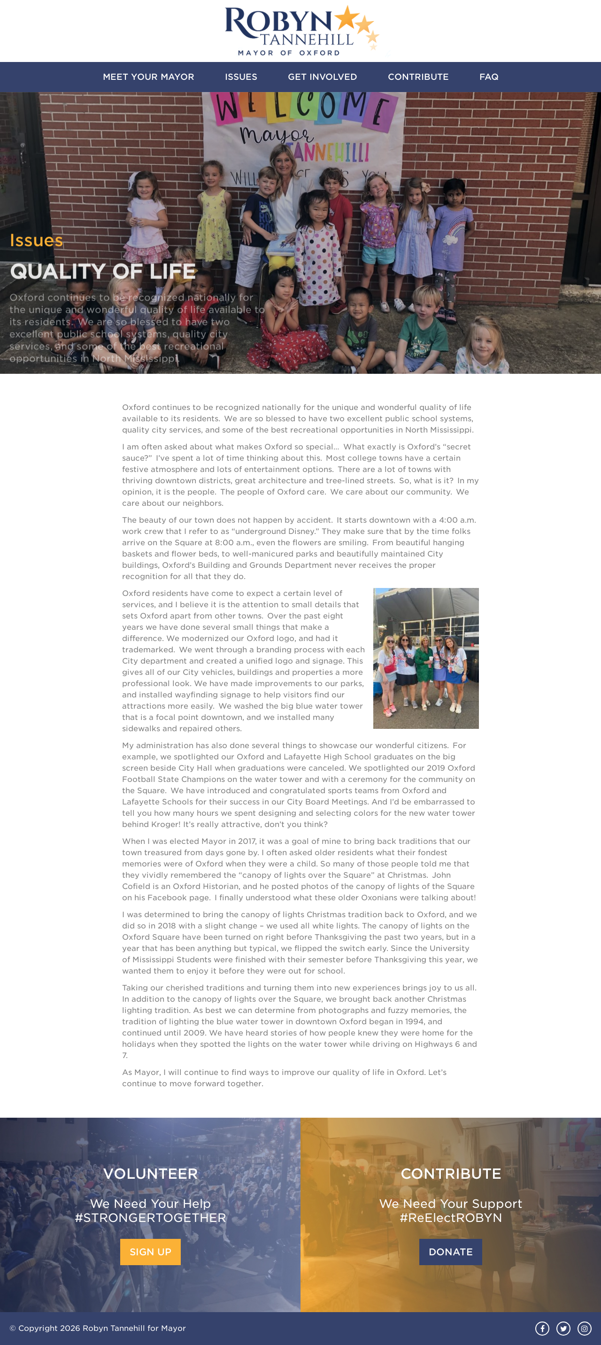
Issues (241, 77)
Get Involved (322, 77)
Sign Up (150, 1252)
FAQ (489, 77)
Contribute (418, 77)
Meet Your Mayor (148, 77)
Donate (451, 1252)
